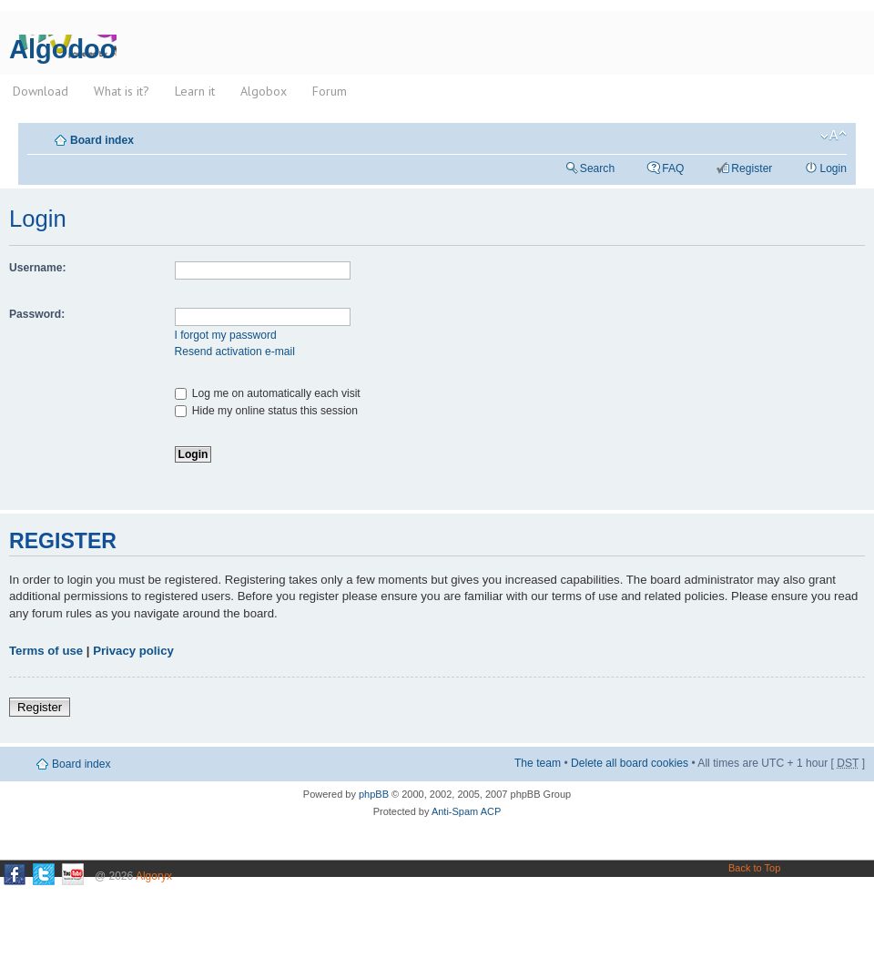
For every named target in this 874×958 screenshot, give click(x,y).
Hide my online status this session (267, 410)
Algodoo (63, 49)
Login (833, 168)
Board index (102, 140)
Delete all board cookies (629, 763)
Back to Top (754, 867)
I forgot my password (226, 335)
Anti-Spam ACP (466, 811)
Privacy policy (133, 650)
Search (597, 168)
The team (537, 763)
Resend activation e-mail (235, 351)
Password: (37, 314)
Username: (37, 267)
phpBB (374, 794)
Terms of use (46, 650)
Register (751, 168)
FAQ (673, 168)
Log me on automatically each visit (268, 393)
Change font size (833, 135)
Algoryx (154, 876)
